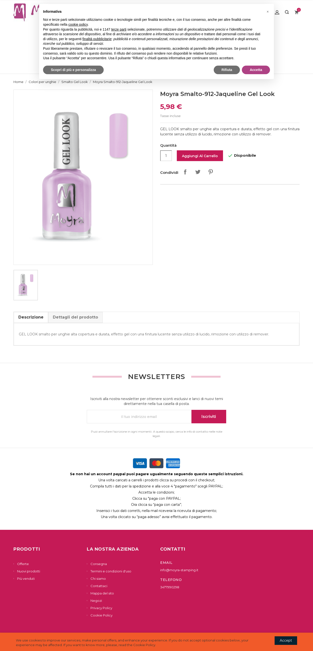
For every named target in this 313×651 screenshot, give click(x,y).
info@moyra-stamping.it (179, 570)
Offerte (22, 564)
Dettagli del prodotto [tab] (75, 317)
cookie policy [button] (78, 24)
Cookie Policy (101, 615)
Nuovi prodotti (28, 571)
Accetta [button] (256, 70)
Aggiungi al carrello (200, 156)
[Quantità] (166, 155)
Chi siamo (98, 578)
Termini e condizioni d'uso (110, 571)
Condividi (185, 172)
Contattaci (98, 586)
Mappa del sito (102, 593)
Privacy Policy (101, 608)
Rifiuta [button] (227, 70)
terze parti (118, 29)
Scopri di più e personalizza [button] (73, 70)
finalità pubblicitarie (97, 39)
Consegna (98, 564)
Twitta (198, 172)
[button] (267, 12)
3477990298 (169, 587)
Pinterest (210, 172)
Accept (286, 640)
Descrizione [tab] (31, 317)
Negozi (96, 601)
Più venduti (25, 578)
